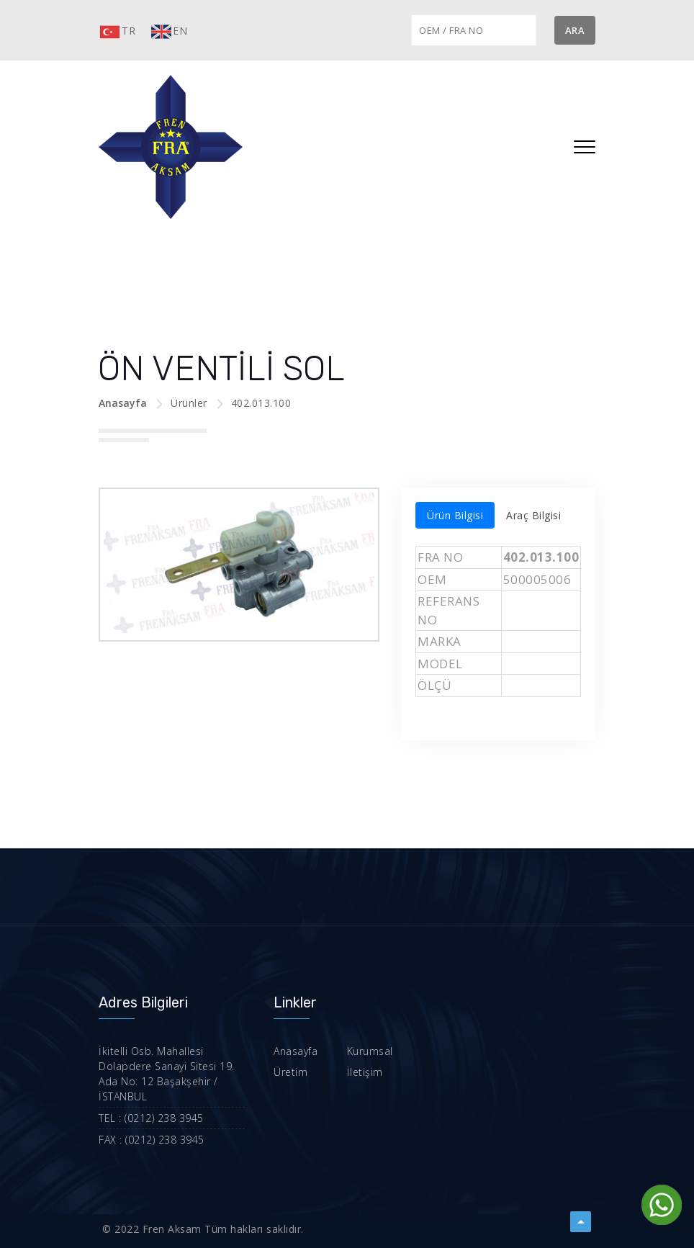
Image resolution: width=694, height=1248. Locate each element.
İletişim (365, 1072)
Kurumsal (370, 1051)
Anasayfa (123, 403)
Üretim (290, 1072)
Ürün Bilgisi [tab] (455, 515)
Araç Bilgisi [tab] (533, 515)
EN (168, 31)
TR (117, 31)
